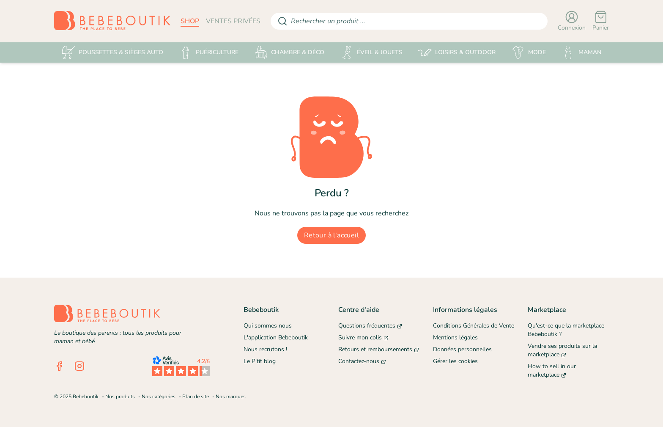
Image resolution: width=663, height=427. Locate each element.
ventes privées (233, 21)
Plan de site (195, 396)
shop (190, 21)
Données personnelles (462, 349)
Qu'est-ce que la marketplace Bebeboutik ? (566, 330)
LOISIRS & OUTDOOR (457, 52)
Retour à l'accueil (331, 235)
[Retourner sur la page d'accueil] (112, 21)
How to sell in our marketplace (552, 370)
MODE (528, 52)
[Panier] (600, 21)
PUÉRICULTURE (208, 52)
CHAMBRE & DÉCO (289, 52)
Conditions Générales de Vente (473, 326)
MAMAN (581, 52)
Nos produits (120, 396)
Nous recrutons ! (265, 349)
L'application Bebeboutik (276, 337)
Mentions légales (455, 337)
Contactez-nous (362, 361)
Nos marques (231, 396)
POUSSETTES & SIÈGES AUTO (112, 52)
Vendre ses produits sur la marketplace (562, 350)
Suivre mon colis (363, 337)
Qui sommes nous (268, 326)
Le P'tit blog (260, 361)
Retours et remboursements (378, 349)
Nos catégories (158, 396)
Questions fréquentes (370, 326)
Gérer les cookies (455, 361)
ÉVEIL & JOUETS (371, 52)
